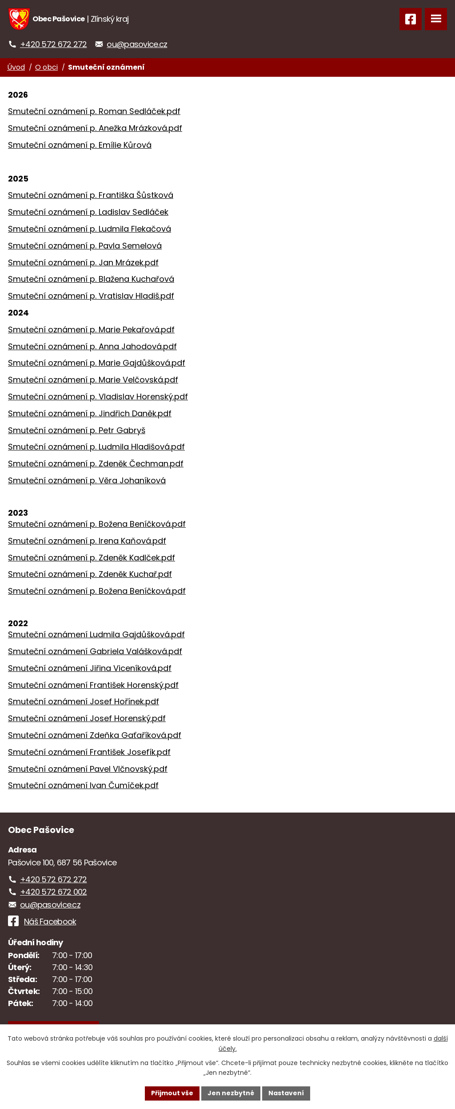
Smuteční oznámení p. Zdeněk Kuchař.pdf (90, 574)
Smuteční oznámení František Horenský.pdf (93, 685)
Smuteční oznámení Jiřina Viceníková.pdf (90, 668)
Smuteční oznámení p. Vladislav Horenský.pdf (98, 396)
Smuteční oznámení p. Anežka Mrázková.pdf (95, 128)
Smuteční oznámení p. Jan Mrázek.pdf (83, 262)
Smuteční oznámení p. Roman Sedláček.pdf (94, 111)
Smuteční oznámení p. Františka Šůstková (90, 195)
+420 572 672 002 (53, 891)
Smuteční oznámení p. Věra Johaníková (87, 480)
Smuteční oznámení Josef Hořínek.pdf (83, 701)
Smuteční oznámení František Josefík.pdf (89, 752)
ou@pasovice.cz (137, 44)
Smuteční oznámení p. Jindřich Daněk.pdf (90, 413)
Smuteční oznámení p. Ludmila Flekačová (89, 228)
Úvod (16, 67)
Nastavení (286, 1093)
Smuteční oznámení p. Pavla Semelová (85, 245)
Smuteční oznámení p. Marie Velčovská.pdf (93, 379)
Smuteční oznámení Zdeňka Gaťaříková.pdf (94, 735)
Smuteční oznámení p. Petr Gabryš (76, 430)
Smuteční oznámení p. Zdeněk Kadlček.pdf (91, 557)
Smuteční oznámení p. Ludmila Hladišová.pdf (96, 446)
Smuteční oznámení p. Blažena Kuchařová (91, 278)
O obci (46, 67)
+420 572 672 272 (53, 44)
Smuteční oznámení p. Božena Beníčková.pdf (97, 523)
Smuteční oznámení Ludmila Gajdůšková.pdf (96, 634)
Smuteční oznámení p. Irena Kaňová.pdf (87, 540)
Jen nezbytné (231, 1093)
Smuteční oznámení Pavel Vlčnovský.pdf (88, 768)
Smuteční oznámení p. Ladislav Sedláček (88, 211)
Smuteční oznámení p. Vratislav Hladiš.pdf (91, 295)
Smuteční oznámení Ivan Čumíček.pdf (83, 785)
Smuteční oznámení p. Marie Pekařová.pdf (91, 329)
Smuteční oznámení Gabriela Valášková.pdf (95, 651)
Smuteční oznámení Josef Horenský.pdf (87, 718)
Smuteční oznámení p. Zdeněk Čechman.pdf (96, 463)
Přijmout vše (172, 1093)
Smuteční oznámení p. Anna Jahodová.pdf (92, 346)
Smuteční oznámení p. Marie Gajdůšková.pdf (96, 362)
